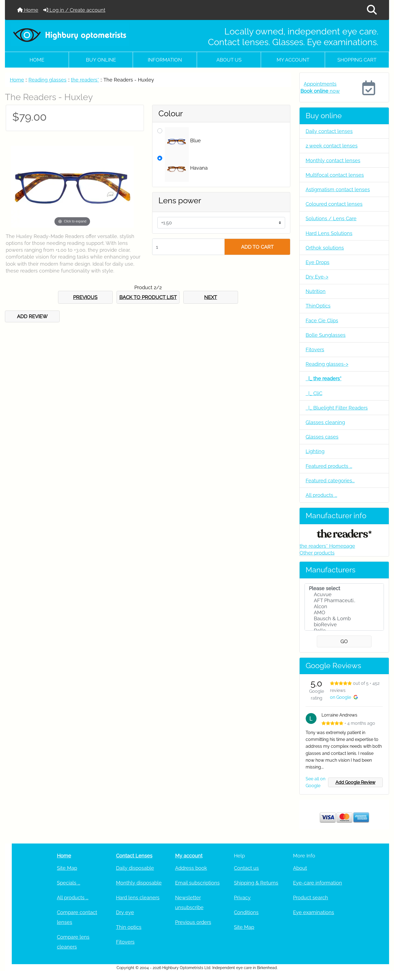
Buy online (101, 60)
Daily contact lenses (329, 131)
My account (293, 60)
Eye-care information (317, 883)
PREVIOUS (85, 297)
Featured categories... (330, 480)
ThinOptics (318, 306)
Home (27, 10)
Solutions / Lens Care (331, 218)
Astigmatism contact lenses (338, 189)
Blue (183, 141)
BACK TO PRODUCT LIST (148, 297)
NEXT (210, 297)
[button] (371, 10)
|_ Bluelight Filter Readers (337, 408)
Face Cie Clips (322, 320)
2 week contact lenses (332, 146)
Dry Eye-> (317, 277)
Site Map (67, 868)
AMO (344, 613)
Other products (317, 553)
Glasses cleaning (325, 422)
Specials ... (68, 883)
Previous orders (193, 922)
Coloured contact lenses (334, 204)
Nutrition (316, 291)
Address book (191, 868)
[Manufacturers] (344, 607)
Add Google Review (355, 782)
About (300, 868)
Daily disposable (135, 868)
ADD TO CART (257, 247)
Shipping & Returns (256, 883)
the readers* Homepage (327, 546)
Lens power (179, 200)
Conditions (246, 912)
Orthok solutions (325, 248)
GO (344, 641)
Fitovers (315, 349)
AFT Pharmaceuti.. (344, 601)
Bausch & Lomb (344, 619)
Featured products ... (329, 466)
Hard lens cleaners (138, 897)
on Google (344, 697)
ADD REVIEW (32, 316)
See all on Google (315, 782)
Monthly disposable (139, 883)
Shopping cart (356, 60)
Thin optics (128, 927)
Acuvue (344, 595)
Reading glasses (47, 80)
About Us (229, 60)
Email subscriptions (197, 883)
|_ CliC (314, 393)
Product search (310, 897)
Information (165, 60)
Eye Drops (317, 262)
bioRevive (344, 625)
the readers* (85, 80)
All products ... (321, 495)
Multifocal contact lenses (335, 175)
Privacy (242, 897)
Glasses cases (322, 437)
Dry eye (125, 912)
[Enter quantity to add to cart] (188, 247)
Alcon (344, 607)
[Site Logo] (70, 34)
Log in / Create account (74, 10)
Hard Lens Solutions (329, 233)
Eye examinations (313, 912)
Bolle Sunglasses (326, 335)
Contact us (246, 868)
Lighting (315, 451)
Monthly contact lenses (333, 160)
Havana (186, 168)
